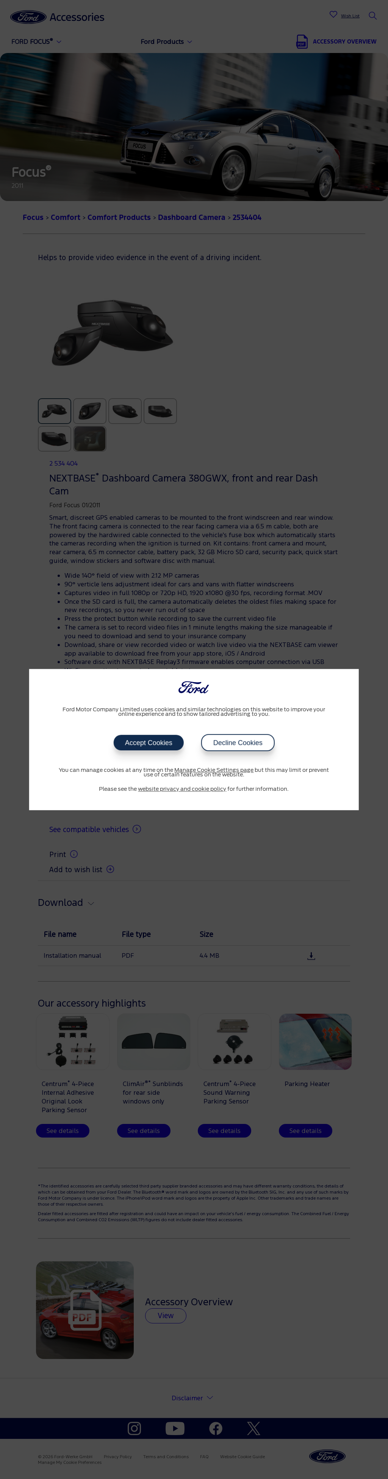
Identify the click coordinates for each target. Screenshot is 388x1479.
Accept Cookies (148, 743)
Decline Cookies (237, 743)
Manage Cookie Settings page (213, 770)
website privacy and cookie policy (182, 789)
